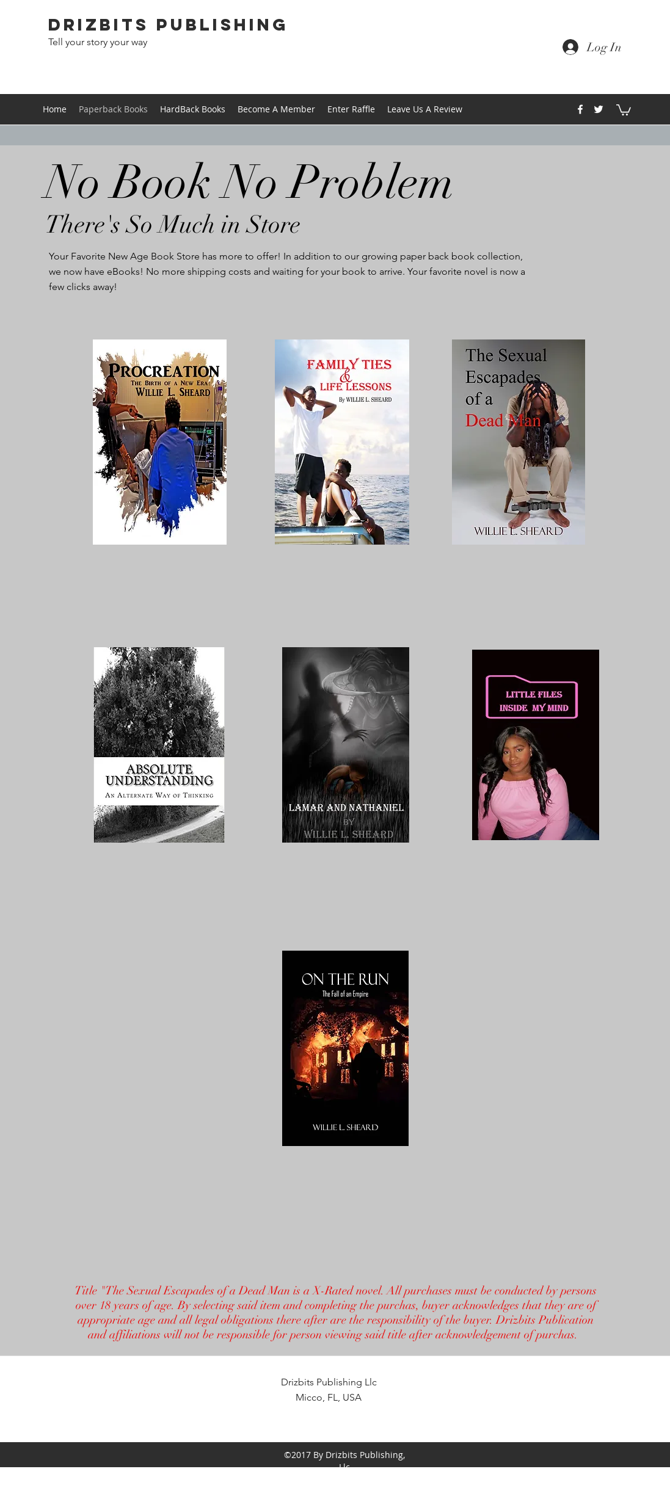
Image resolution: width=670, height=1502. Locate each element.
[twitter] (598, 109)
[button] (623, 109)
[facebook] (580, 109)
